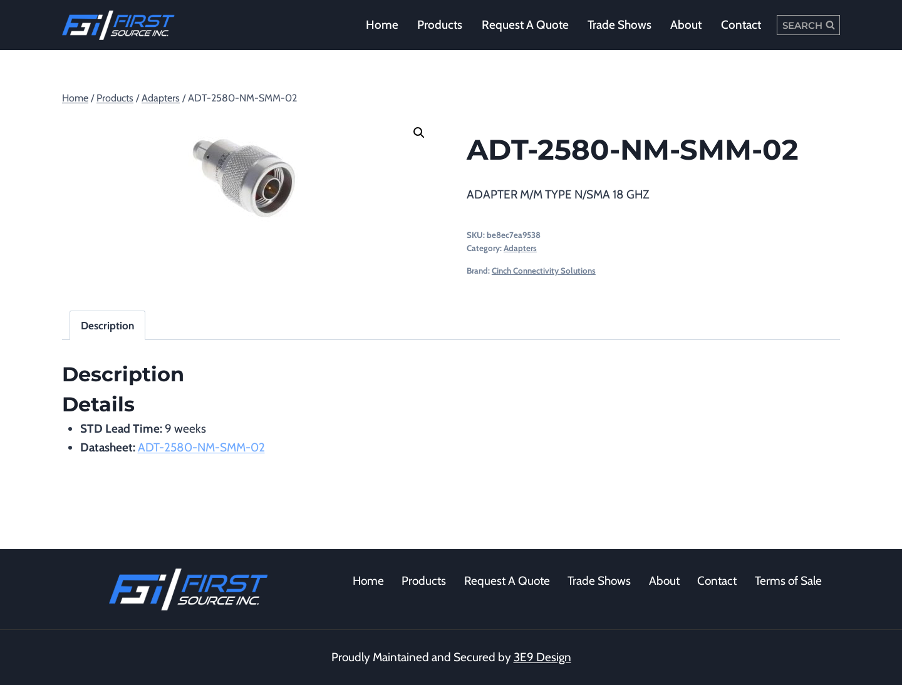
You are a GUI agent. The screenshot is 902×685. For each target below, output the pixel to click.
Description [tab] (107, 325)
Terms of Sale (788, 581)
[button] (419, 132)
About (686, 25)
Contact (741, 25)
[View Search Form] (808, 25)
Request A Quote (507, 581)
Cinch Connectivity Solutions (544, 270)
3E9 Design (542, 657)
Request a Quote (525, 25)
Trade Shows (619, 25)
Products (439, 25)
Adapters (520, 248)
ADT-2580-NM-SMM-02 (201, 447)
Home (382, 25)
